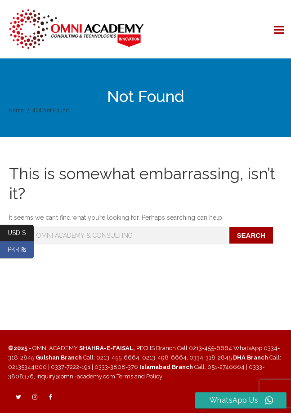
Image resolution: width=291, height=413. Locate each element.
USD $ (21, 233)
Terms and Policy (139, 376)
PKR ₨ (21, 249)
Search (251, 235)
